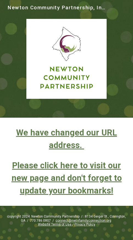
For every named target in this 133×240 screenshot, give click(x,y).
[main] (66, 161)
